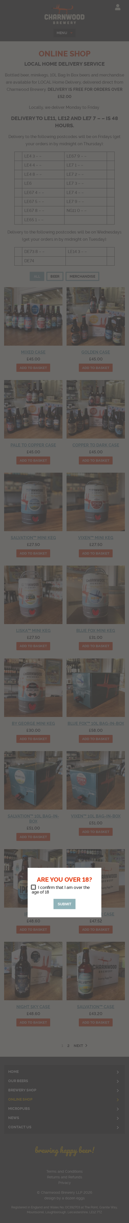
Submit (64, 904)
